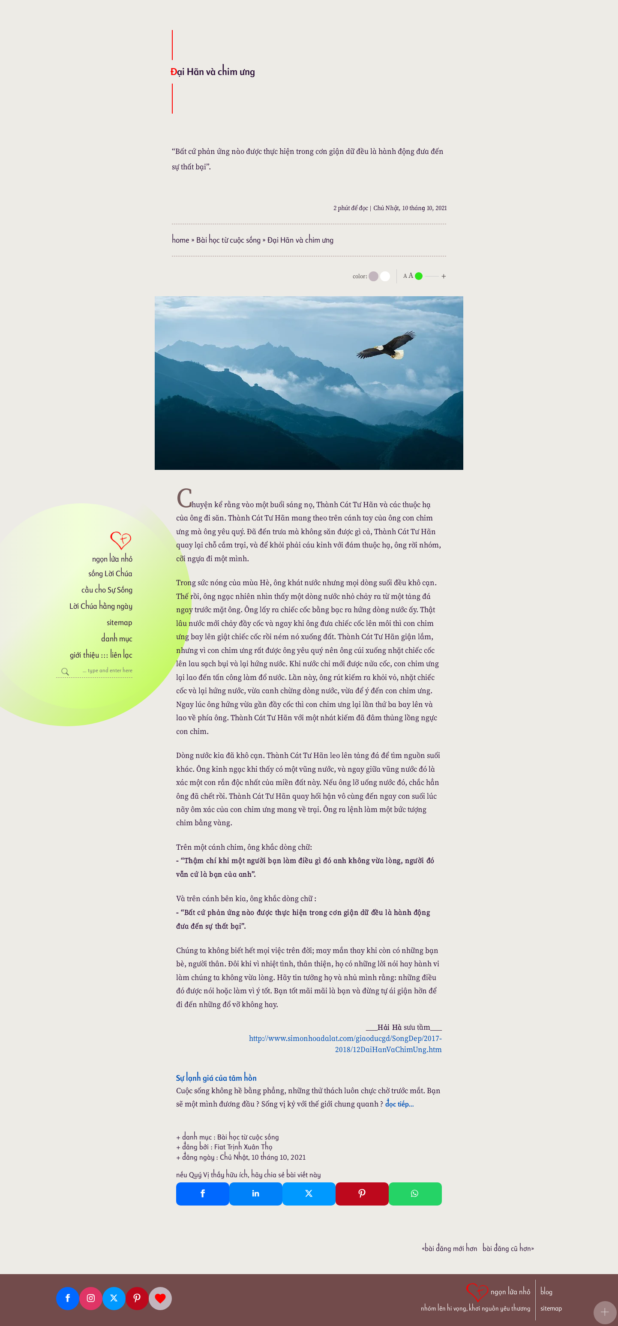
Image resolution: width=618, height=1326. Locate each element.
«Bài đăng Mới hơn (449, 1248)
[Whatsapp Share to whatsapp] (415, 1194)
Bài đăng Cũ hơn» (508, 1248)
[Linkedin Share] (255, 1194)
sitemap (119, 622)
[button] (605, 1312)
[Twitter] (114, 1298)
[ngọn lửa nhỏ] (94, 546)
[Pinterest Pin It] (362, 1194)
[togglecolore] (385, 276)
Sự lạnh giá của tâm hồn (216, 1077)
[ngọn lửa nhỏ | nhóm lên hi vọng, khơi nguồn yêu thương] (476, 1296)
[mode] (373, 276)
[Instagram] (90, 1298)
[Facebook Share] (202, 1194)
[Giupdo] (160, 1298)
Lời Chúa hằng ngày (100, 605)
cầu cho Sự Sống (106, 589)
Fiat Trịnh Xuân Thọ (243, 1147)
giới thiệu (84, 654)
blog (546, 1292)
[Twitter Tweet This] (309, 1194)
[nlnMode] (426, 275)
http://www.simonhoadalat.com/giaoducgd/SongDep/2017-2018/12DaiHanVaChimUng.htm (345, 1044)
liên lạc (121, 654)
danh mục (116, 638)
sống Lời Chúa (110, 573)
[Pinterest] (137, 1298)
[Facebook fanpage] (67, 1298)
